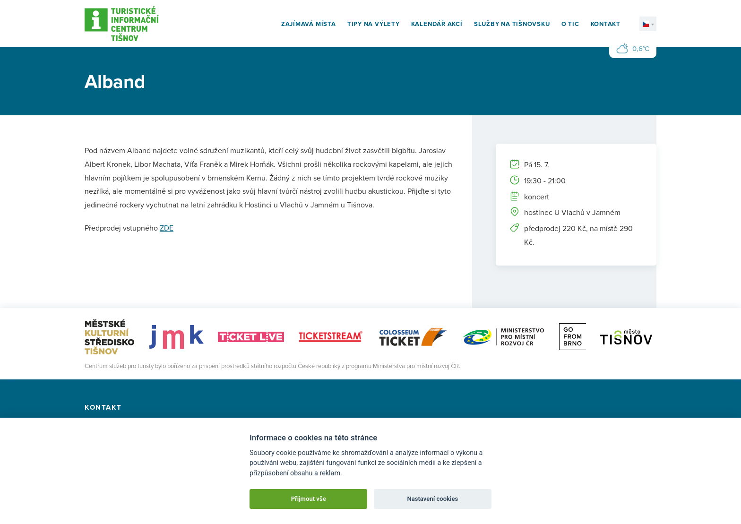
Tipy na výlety (373, 23)
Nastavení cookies (432, 498)
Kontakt (605, 23)
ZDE (166, 228)
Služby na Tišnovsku (512, 23)
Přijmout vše (308, 498)
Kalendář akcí (437, 23)
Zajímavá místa (308, 23)
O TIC (570, 23)
